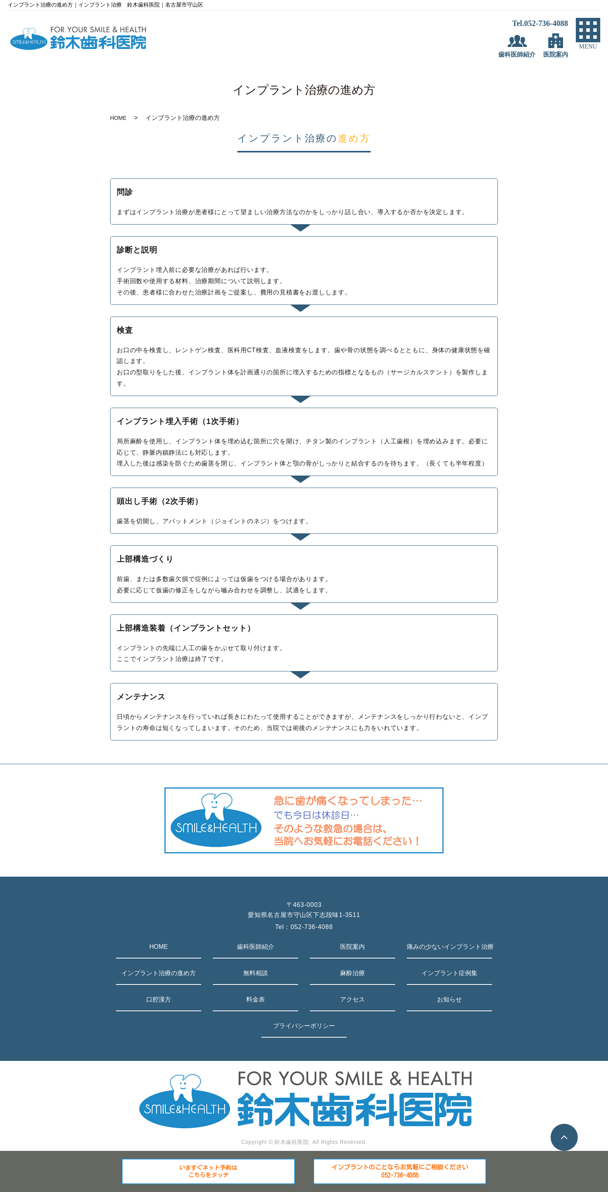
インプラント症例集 (449, 973)
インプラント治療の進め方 (158, 973)
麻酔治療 (352, 973)
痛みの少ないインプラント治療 (449, 946)
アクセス (352, 999)
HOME (118, 118)
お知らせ (449, 999)
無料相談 (255, 973)
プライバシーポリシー (304, 1025)
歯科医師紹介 (255, 946)
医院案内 (352, 946)
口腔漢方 (158, 999)
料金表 (255, 999)
